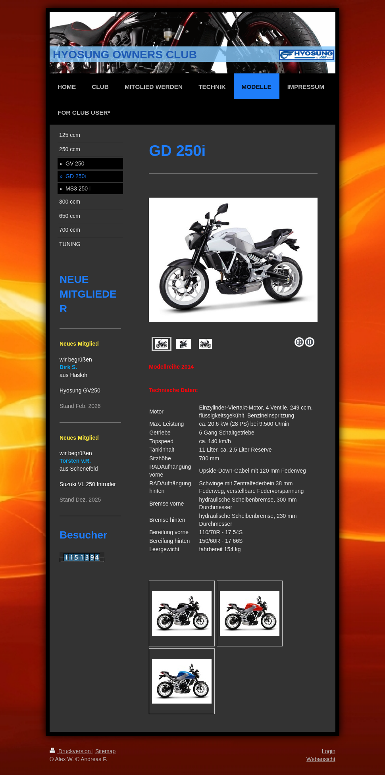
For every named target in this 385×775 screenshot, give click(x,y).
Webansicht (320, 759)
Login (328, 751)
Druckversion (71, 751)
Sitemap (105, 751)
